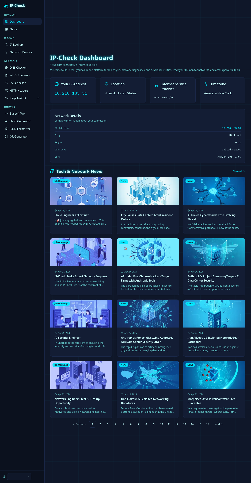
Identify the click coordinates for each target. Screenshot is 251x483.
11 (169, 424)
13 (184, 424)
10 (161, 424)
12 (177, 424)
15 (200, 424)
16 (207, 424)
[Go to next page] (218, 424)
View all (239, 171)
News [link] (123, 181)
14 (192, 424)
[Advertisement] (125, 24)
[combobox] (19, 476)
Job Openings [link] (61, 181)
